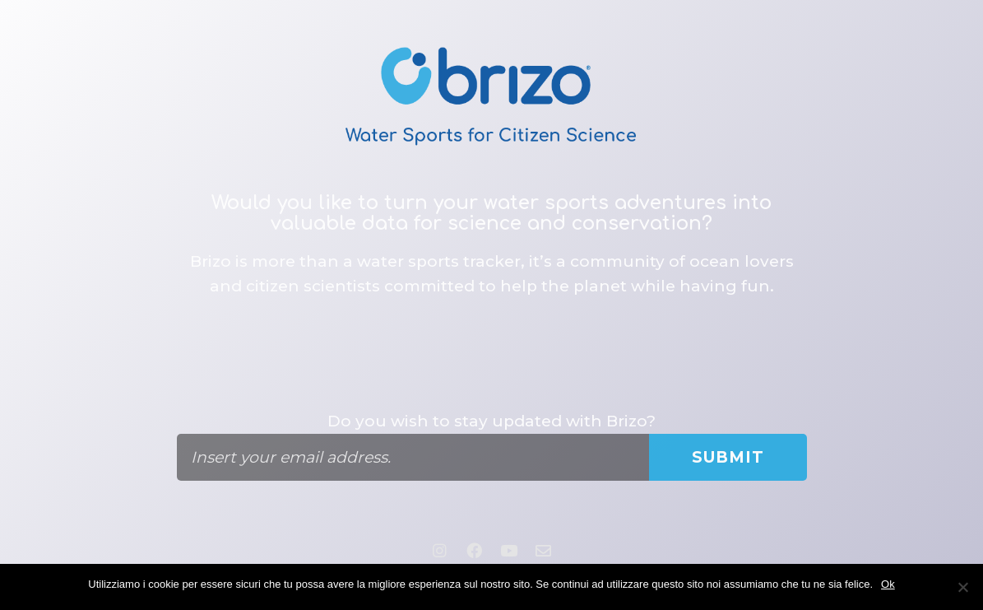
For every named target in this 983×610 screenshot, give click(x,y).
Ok (888, 584)
